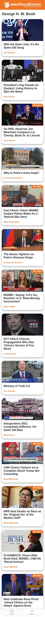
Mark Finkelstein (12, 222)
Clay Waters (9, 140)
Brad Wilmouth (11, 479)
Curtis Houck (10, 354)
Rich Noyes (9, 97)
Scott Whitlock (11, 567)
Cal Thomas (9, 53)
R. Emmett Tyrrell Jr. (13, 178)
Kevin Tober (9, 306)
